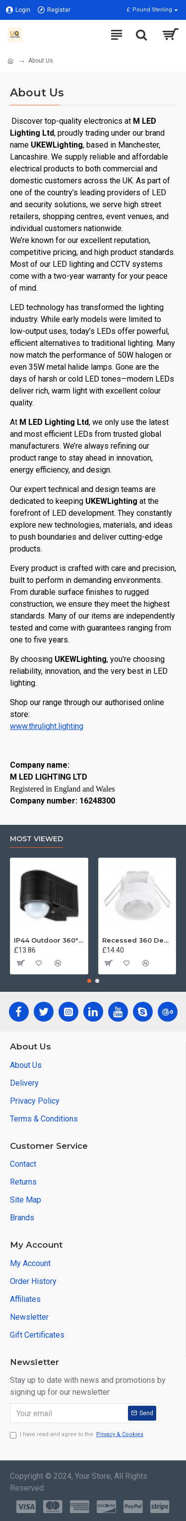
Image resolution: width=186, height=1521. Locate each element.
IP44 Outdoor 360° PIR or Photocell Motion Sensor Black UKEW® (49, 940)
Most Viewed (36, 839)
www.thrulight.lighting (46, 726)
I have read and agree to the (77, 1435)
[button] (89, 981)
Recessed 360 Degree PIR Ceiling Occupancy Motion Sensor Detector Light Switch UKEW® (137, 940)
